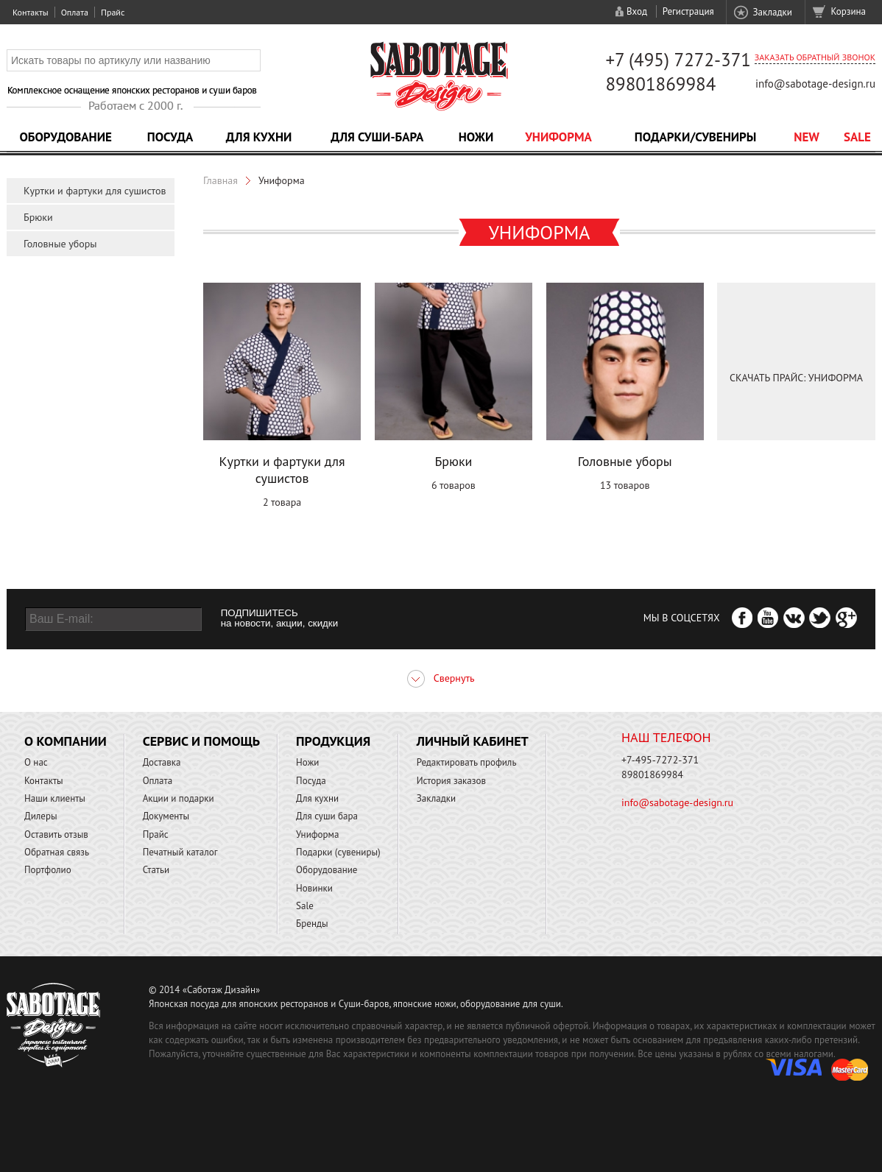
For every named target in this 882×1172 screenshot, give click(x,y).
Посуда (170, 137)
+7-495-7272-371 (660, 759)
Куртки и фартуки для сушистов (95, 190)
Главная (220, 180)
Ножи (476, 137)
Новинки (314, 888)
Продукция (333, 740)
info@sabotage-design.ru (815, 84)
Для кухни (259, 137)
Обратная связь (56, 852)
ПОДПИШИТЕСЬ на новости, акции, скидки (279, 618)
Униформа (558, 137)
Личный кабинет (473, 740)
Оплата (74, 12)
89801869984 (660, 84)
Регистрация (688, 11)
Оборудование (65, 137)
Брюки (38, 217)
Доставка (162, 762)
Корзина (848, 11)
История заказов (451, 780)
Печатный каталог (180, 852)
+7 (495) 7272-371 (678, 59)
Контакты (31, 12)
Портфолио (47, 870)
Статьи (156, 870)
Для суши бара (327, 816)
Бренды (312, 923)
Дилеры (40, 816)
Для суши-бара (377, 137)
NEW (806, 137)
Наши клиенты (54, 798)
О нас (36, 762)
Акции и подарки (178, 798)
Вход (637, 11)
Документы (166, 816)
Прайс (112, 12)
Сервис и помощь (201, 740)
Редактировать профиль (467, 762)
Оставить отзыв (56, 834)
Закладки (771, 12)
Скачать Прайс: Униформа (796, 377)
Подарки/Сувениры (696, 137)
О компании (65, 740)
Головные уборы (60, 243)
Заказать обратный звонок (815, 57)
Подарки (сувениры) (338, 852)
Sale (857, 137)
